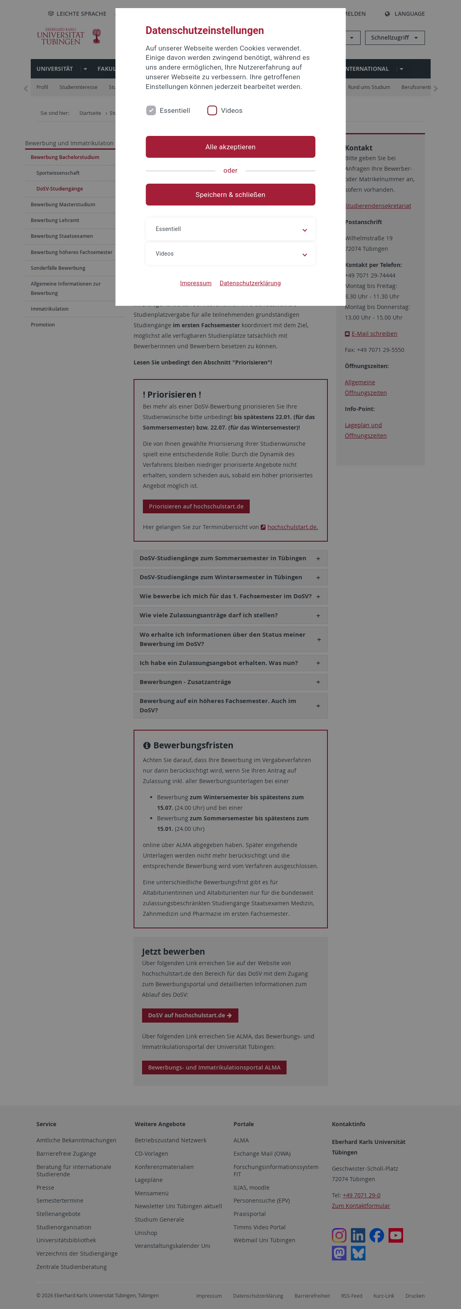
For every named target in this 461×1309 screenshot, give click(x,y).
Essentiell (175, 110)
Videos (232, 110)
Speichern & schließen (230, 195)
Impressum (196, 283)
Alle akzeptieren (230, 147)
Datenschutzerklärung (250, 283)
